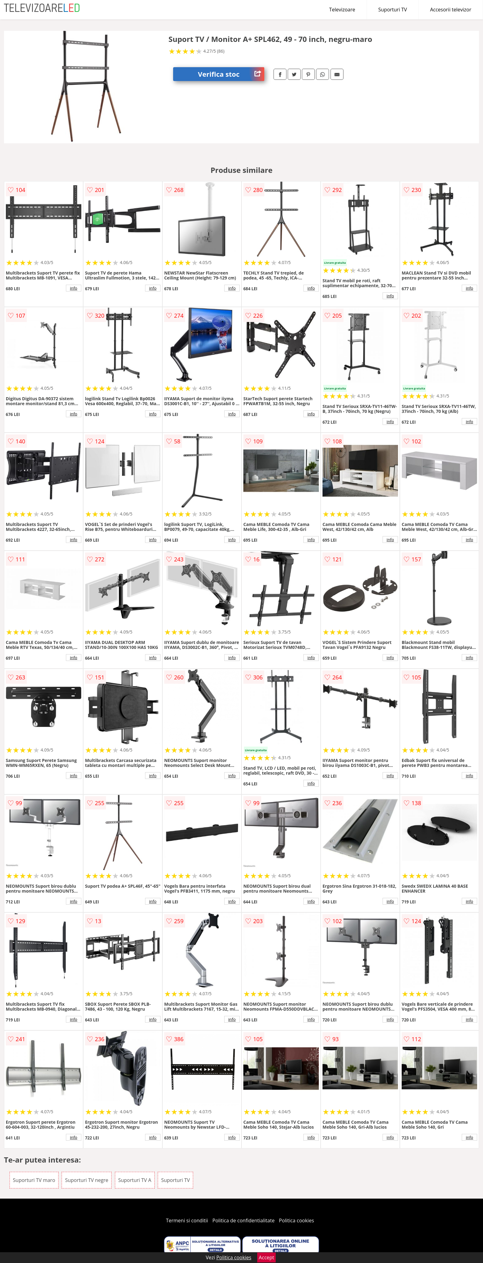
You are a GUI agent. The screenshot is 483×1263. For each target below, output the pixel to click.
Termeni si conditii (187, 1220)
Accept (266, 1257)
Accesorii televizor (450, 9)
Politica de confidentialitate (244, 1220)
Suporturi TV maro (34, 1180)
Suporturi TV (392, 9)
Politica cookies (296, 1220)
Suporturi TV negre (86, 1180)
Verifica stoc (231, 74)
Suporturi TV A (134, 1180)
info (73, 288)
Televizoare (342, 9)
